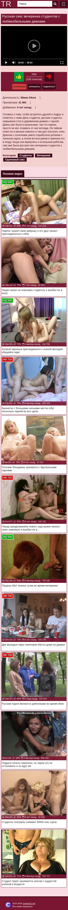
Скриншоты (34, 87)
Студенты (26, 155)
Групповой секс (15, 159)
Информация (19, 87)
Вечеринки (43, 155)
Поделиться (49, 87)
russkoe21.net (29, 903)
